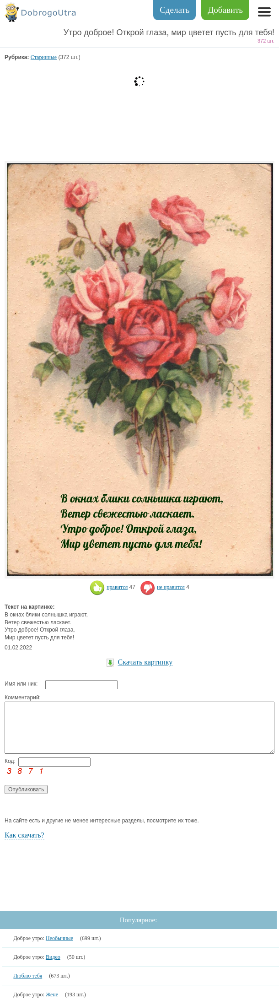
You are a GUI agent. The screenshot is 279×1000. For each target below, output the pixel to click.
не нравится (162, 587)
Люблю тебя (27, 976)
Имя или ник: (21, 684)
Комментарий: (23, 697)
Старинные (44, 57)
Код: (10, 761)
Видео (53, 957)
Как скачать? (24, 835)
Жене (52, 994)
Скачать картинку (145, 662)
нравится (109, 587)
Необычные (59, 938)
